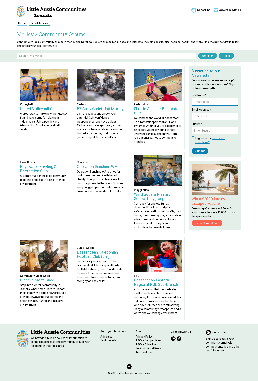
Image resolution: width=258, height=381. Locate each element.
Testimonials (108, 340)
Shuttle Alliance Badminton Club (157, 111)
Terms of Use (144, 352)
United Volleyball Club (39, 109)
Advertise (106, 336)
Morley (25, 34)
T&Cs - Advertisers (147, 344)
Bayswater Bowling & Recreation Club (38, 168)
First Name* (199, 95)
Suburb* (197, 123)
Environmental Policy (149, 348)
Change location (43, 15)
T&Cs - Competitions (148, 340)
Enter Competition (206, 223)
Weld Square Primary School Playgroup (152, 196)
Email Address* (201, 109)
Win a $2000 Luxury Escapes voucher (208, 201)
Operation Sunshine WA (97, 166)
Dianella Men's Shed (37, 280)
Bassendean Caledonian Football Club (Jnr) (97, 254)
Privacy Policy (144, 336)
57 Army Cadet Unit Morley (100, 109)
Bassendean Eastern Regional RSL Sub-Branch (156, 282)
